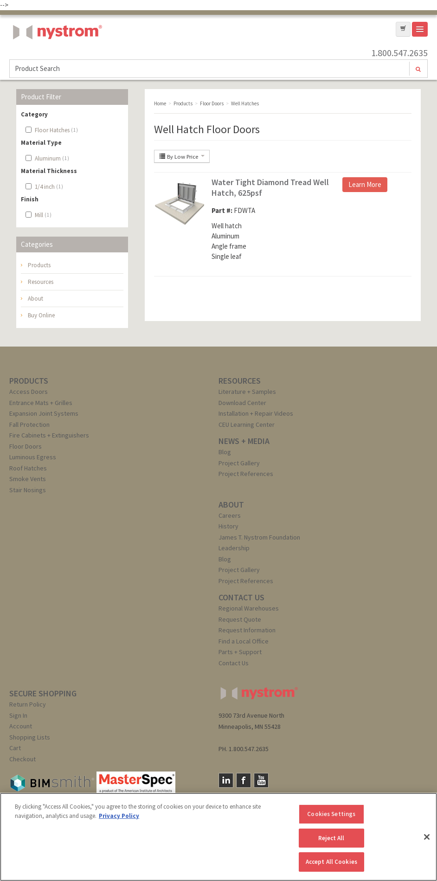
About (35, 298)
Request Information (247, 630)
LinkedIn (225, 780)
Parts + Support (240, 652)
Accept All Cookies (331, 862)
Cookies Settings (331, 814)
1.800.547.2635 (399, 53)
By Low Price (182, 156)
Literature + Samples (247, 391)
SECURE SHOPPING (43, 693)
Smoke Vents (27, 479)
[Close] (427, 837)
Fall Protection (29, 424)
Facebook (243, 780)
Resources (40, 282)
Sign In (18, 715)
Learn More (364, 184)
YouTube (261, 780)
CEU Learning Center (246, 424)
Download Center (242, 403)
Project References (245, 473)
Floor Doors (25, 446)
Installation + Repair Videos (255, 413)
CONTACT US (241, 597)
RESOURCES (239, 380)
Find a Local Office (243, 641)
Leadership (234, 548)
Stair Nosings (27, 490)
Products (39, 265)
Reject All (331, 838)
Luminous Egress (32, 457)
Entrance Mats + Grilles (40, 403)
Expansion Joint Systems (43, 413)
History (228, 526)
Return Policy (27, 704)
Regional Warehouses (248, 608)
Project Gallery (239, 463)
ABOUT (231, 504)
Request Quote (239, 619)
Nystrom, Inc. (55, 55)
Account (20, 726)
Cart (15, 748)
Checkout (22, 759)
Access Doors (28, 391)
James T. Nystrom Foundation (259, 537)
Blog (224, 452)
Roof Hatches (28, 468)
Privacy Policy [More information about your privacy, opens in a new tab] (119, 816)
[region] (218, 837)
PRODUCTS (28, 380)
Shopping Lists (29, 737)
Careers (229, 515)
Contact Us (233, 663)
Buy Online (41, 315)
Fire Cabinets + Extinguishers (49, 435)
